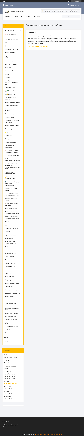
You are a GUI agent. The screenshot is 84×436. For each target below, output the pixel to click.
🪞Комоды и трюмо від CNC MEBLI (11, 204)
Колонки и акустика (10, 316)
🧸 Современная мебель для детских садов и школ (12, 194)
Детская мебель (9, 333)
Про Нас (28, 16)
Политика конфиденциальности (54, 434)
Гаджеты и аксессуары (11, 105)
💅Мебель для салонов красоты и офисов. (11, 177)
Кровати (7, 250)
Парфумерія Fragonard (11, 39)
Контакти (37, 16)
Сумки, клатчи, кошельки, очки (12, 309)
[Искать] (63, 16)
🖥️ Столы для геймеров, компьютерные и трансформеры (12, 183)
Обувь (7, 323)
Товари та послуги (9, 30)
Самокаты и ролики (10, 142)
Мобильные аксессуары (11, 319)
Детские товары (9, 117)
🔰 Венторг (8, 132)
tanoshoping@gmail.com (10, 383)
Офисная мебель (10, 256)
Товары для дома (10, 52)
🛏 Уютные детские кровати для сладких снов (12, 159)
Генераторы (8, 135)
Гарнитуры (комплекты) (11, 228)
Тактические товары (11, 64)
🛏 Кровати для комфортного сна (10, 172)
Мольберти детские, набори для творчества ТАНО (11, 82)
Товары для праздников (12, 125)
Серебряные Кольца (11, 71)
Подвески (7, 77)
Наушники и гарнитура (11, 300)
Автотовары (8, 273)
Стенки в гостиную (10, 263)
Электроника (8, 139)
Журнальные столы (10, 235)
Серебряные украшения (11, 326)
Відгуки (6, 341)
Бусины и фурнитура (10, 129)
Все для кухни (9, 280)
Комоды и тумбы (9, 238)
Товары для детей (10, 296)
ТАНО (6, 225)
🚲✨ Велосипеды (10, 94)
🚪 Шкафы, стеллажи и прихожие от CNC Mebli (11, 151)
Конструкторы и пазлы (11, 49)
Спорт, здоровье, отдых (11, 290)
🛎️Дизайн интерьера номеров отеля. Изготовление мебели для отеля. (12, 166)
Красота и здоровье (10, 276)
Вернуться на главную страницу (38, 46)
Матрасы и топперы (10, 253)
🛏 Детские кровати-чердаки (11, 199)
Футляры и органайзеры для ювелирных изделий (12, 212)
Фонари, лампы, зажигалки (12, 293)
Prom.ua (49, 432)
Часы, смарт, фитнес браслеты (10, 303)
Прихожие (8, 260)
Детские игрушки (10, 87)
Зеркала (7, 231)
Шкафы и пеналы (10, 270)
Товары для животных (11, 313)
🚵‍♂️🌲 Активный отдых (11, 90)
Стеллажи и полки (10, 266)
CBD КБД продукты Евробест (10, 98)
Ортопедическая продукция (9, 109)
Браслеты (8, 67)
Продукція (17, 16)
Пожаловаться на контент (40, 434)
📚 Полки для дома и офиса (11, 189)
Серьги (7, 74)
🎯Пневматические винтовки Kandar (10, 35)
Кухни (6, 246)
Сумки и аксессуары (10, 114)
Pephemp (7, 329)
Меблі (6, 42)
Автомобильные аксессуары (9, 146)
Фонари (7, 46)
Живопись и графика (11, 61)
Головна (7, 16)
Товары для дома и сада (12, 283)
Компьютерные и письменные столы (10, 242)
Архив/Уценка (9, 286)
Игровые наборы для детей (11, 56)
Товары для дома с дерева (12, 102)
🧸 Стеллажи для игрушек (12, 155)
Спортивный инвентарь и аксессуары (12, 121)
